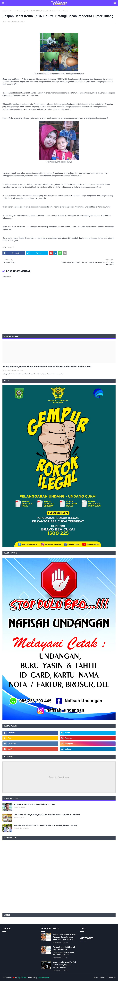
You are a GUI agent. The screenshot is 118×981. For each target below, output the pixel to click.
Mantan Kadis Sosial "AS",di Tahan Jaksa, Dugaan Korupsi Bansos (64, 964)
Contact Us (112, 978)
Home (95, 978)
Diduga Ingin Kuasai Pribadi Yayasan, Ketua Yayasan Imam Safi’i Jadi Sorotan (64, 937)
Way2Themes (21, 978)
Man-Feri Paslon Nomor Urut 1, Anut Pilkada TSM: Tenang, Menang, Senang (45, 825)
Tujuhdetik (7, 21)
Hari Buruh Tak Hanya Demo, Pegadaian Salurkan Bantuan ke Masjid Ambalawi (47, 815)
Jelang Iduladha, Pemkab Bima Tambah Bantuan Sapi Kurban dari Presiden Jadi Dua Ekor (46, 366)
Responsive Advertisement (59, 777)
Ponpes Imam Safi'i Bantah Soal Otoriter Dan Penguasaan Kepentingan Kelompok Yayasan (64, 951)
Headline (12, 11)
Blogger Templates (43, 978)
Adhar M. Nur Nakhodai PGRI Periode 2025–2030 (34, 804)
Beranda (5, 11)
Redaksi (103, 978)
